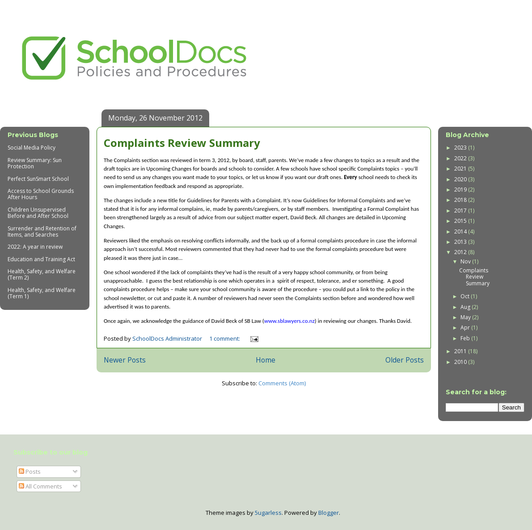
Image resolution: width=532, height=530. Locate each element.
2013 (461, 242)
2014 (461, 231)
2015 (461, 221)
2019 (461, 189)
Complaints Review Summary (182, 142)
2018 (461, 200)
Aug (466, 307)
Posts (30, 471)
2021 (461, 168)
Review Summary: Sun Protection (35, 163)
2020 (461, 179)
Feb (465, 338)
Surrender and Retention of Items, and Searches (42, 231)
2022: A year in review (35, 246)
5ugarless (268, 513)
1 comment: (225, 338)
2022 (461, 158)
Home (265, 360)
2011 (461, 351)
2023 (461, 147)
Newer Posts (125, 360)
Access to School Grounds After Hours (41, 194)
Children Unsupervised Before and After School (38, 213)
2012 (461, 252)
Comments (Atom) (282, 383)
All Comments (40, 486)
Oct (465, 296)
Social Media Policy (31, 147)
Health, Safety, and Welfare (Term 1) (42, 293)
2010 (461, 362)
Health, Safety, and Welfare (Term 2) (42, 274)
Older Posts (404, 360)
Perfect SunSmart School (38, 179)
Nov (466, 261)
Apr (465, 327)
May (466, 317)
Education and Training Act (41, 259)
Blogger (328, 513)
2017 (461, 210)
